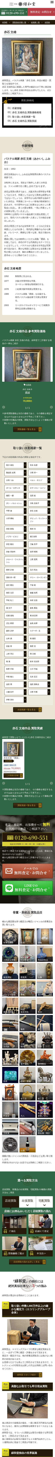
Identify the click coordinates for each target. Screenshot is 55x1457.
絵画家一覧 (35, 22)
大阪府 (6, 765)
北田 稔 (33, 496)
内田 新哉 (10, 529)
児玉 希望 (10, 623)
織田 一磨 (10, 496)
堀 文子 (9, 608)
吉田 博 (9, 684)
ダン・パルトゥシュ (14, 503)
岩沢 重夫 (10, 585)
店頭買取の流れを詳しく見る (26, 1262)
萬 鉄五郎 (33, 616)
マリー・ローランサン (38, 577)
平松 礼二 (10, 600)
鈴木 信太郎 (34, 661)
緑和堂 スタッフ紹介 (26, 1375)
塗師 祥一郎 (10, 577)
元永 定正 (33, 677)
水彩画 (28, 385)
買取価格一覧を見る (26, 429)
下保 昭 (33, 585)
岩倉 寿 (9, 646)
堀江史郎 (33, 537)
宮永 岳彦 (33, 465)
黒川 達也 (10, 465)
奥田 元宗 (10, 593)
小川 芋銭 (33, 669)
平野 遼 (9, 511)
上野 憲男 (33, 559)
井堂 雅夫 (10, 544)
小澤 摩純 (10, 518)
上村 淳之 (10, 654)
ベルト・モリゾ (36, 480)
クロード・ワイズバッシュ (14, 560)
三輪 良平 (33, 544)
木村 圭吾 (33, 600)
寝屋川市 (12, 765)
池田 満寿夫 (34, 684)
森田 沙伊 (10, 631)
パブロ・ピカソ (12, 537)
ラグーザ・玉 (35, 631)
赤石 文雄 (33, 511)
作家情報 (16, 108)
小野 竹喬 (33, 692)
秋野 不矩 (10, 669)
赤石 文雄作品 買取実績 (24, 121)
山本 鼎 (9, 638)
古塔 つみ (10, 480)
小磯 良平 (10, 692)
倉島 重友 (33, 608)
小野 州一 (33, 473)
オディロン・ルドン (37, 488)
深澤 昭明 (33, 552)
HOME (4, 22)
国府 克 (33, 646)
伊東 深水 (10, 700)
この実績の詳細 (12, 775)
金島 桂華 (33, 623)
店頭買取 (8, 761)
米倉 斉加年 (10, 552)
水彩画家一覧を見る (26, 709)
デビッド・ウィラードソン (38, 519)
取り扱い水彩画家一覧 (23, 117)
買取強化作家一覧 (19, 22)
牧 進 (8, 661)
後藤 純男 (33, 593)
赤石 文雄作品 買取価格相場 (26, 112)
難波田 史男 (10, 473)
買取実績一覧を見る (26, 805)
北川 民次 (33, 570)
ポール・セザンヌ (13, 488)
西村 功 (33, 529)
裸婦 (27, 392)
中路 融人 (10, 677)
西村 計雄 (10, 570)
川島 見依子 (34, 503)
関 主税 (33, 654)
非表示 (30, 100)
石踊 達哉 (10, 616)
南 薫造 (33, 638)
